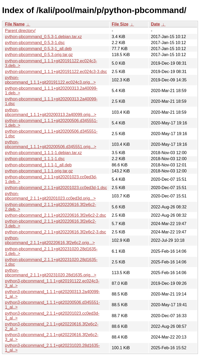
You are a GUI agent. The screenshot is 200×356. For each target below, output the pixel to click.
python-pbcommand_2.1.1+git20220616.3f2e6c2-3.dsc (55, 232)
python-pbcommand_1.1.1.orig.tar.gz (39, 171)
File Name (15, 24)
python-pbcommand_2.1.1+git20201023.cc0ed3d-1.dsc (56, 187)
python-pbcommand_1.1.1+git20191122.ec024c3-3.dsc (56, 71)
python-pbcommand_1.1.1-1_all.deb (38, 165)
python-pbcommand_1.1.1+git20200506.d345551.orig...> (50, 144)
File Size (120, 24)
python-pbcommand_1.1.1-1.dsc (35, 158)
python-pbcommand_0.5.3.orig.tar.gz (39, 54)
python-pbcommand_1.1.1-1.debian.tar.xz (43, 152)
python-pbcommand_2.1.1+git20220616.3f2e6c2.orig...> (50, 240)
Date (155, 24)
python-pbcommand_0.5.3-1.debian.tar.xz (43, 36)
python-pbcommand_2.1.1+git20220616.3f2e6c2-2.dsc (55, 215)
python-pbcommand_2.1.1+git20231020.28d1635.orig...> (50, 272)
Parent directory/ (20, 30)
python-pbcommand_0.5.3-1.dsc (35, 42)
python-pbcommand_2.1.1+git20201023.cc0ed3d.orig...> (50, 196)
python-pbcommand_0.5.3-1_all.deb (38, 48)
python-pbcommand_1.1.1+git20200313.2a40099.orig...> (50, 112)
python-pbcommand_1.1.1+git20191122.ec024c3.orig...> (50, 80)
